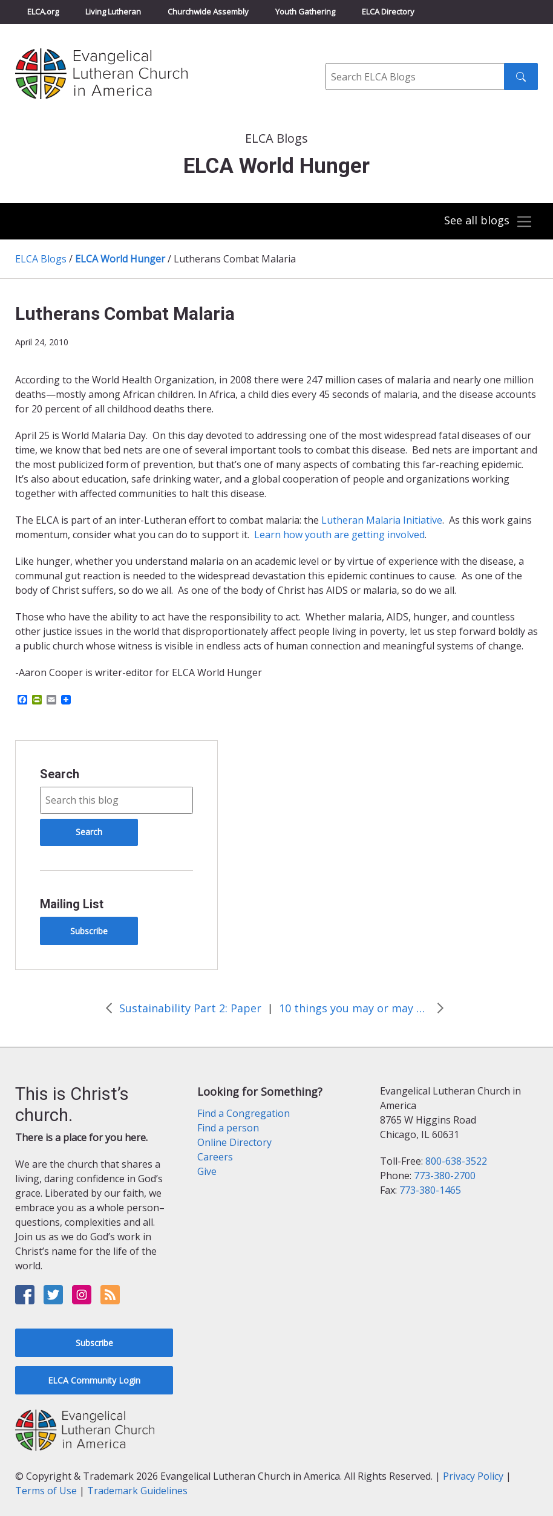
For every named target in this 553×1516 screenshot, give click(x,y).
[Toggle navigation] (487, 222)
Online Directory (234, 1142)
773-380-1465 (430, 1190)
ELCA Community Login (94, 1380)
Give (207, 1171)
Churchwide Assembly (208, 11)
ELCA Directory (388, 11)
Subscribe (89, 931)
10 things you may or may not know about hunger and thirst (354, 1008)
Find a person (228, 1127)
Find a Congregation (243, 1113)
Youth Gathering (305, 11)
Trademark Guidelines (137, 1490)
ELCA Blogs (41, 258)
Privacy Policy (473, 1476)
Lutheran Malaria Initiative (381, 520)
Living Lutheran (113, 11)
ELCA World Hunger (120, 258)
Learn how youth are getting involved (339, 534)
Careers (215, 1156)
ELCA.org (43, 11)
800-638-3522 (456, 1161)
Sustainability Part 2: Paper (190, 1008)
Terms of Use (46, 1490)
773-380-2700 (445, 1175)
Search (59, 774)
